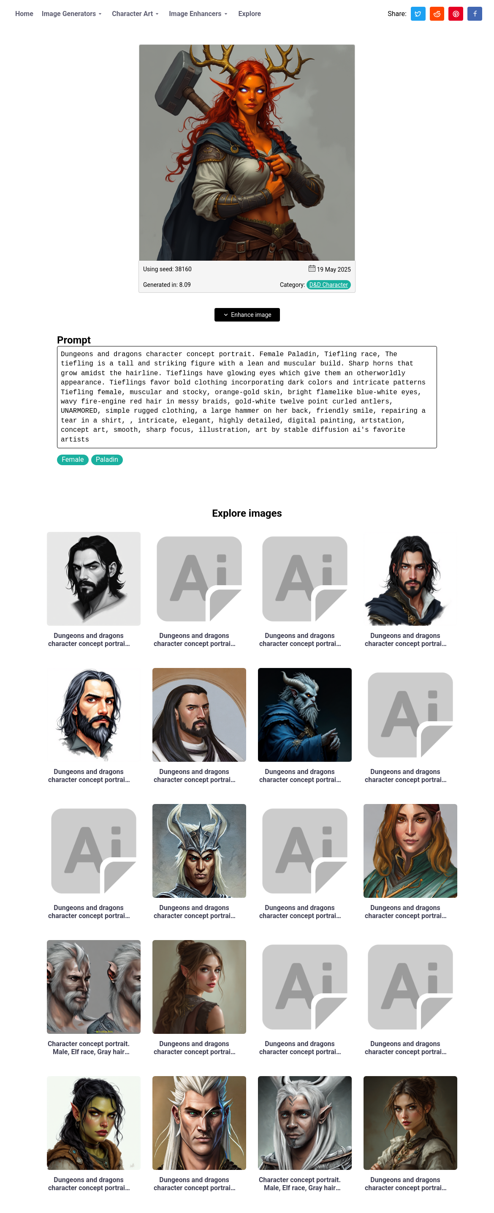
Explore (250, 14)
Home (24, 14)
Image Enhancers (199, 14)
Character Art (136, 14)
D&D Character (328, 284)
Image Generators (73, 14)
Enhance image (247, 314)
